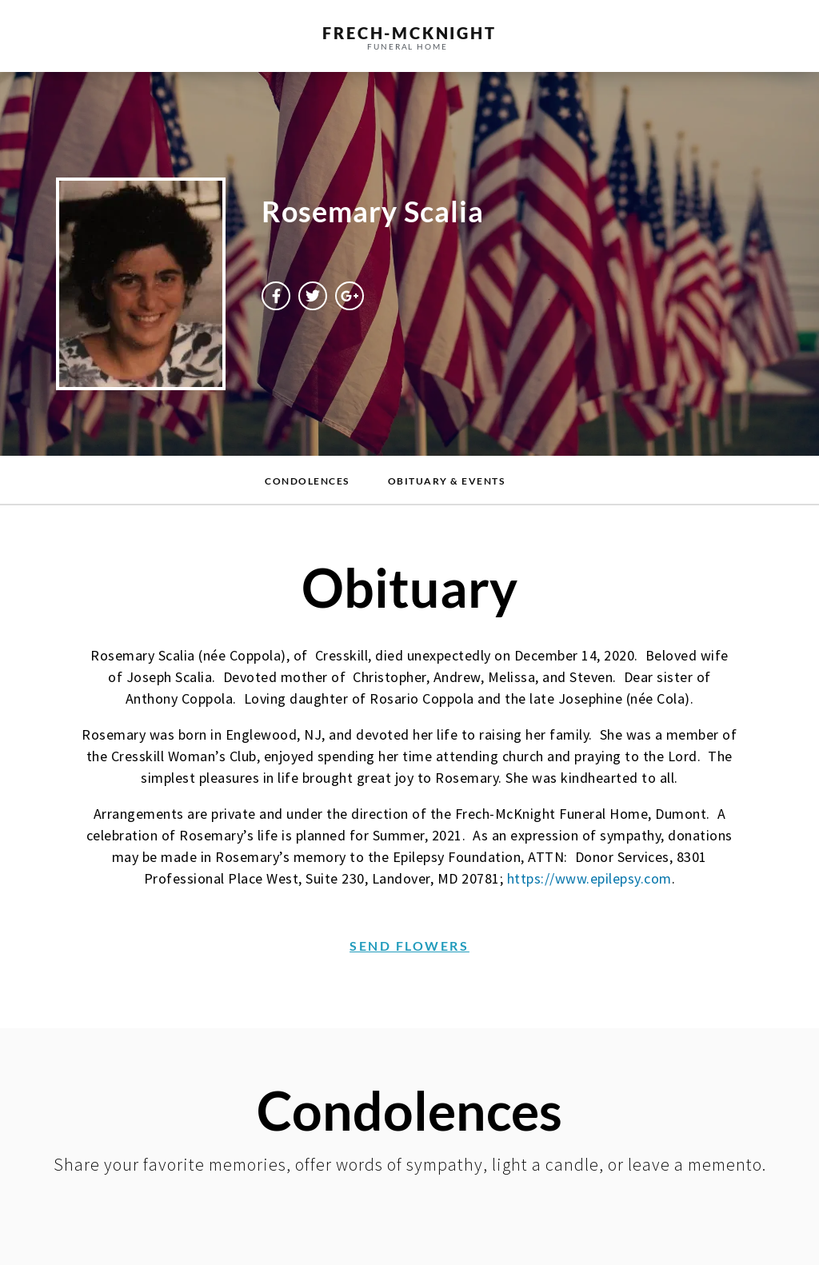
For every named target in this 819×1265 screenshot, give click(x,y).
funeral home (407, 46)
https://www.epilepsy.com (589, 878)
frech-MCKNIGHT (409, 32)
